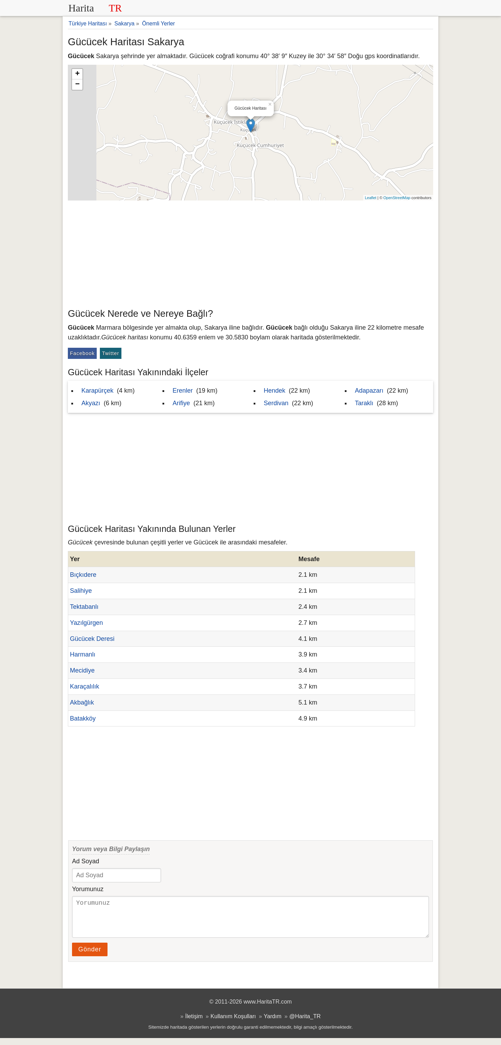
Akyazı (90, 403)
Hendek (274, 390)
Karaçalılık (84, 686)
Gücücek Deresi (92, 638)
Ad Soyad (85, 861)
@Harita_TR (305, 1023)
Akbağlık (82, 702)
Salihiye (81, 590)
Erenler (183, 390)
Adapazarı (369, 390)
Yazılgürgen (86, 622)
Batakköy (83, 718)
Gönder (89, 956)
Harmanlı (82, 654)
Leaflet (370, 198)
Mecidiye (82, 670)
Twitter (110, 353)
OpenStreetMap (397, 198)
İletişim (193, 1023)
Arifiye (181, 403)
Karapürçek (97, 390)
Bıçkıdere (83, 574)
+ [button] (77, 74)
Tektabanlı (84, 606)
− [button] (77, 84)
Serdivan (276, 403)
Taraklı (364, 403)
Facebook (82, 353)
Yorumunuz (87, 889)
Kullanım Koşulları (233, 1023)
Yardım (272, 1023)
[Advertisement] (250, 252)
